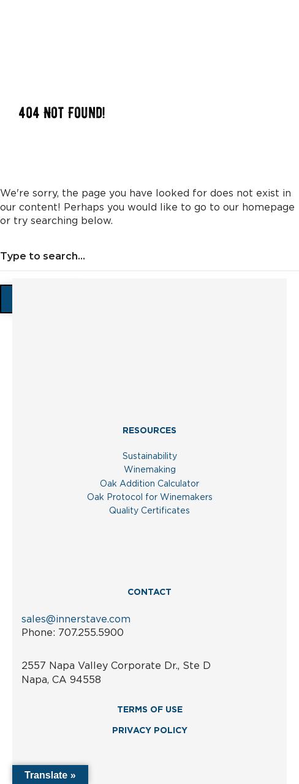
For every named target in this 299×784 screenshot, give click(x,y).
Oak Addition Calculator (149, 484)
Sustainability (150, 456)
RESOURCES (149, 431)
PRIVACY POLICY (149, 730)
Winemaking (150, 470)
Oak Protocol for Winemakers (150, 497)
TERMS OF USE (150, 710)
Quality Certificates (149, 511)
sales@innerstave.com (76, 619)
